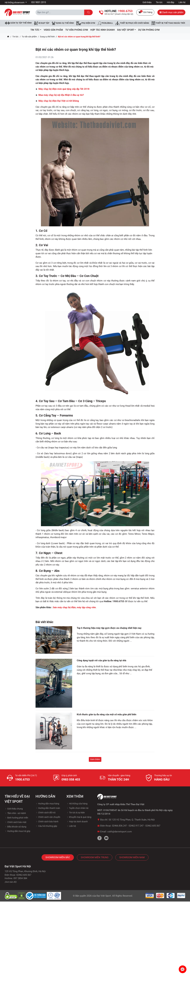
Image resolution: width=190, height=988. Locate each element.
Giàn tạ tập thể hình (18, 23)
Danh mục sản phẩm (171, 12)
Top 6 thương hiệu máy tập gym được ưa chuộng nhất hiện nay (109, 628)
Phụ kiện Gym (85, 23)
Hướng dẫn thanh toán (48, 808)
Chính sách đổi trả (45, 812)
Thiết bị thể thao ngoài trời (168, 23)
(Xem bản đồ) (11, 882)
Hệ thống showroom (15, 2)
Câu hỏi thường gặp (46, 826)
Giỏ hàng (145, 12)
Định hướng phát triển (16, 817)
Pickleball (105, 23)
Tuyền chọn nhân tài (77, 808)
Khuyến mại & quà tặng (78, 817)
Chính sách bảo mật (15, 822)
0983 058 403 (70, 779)
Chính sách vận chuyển (48, 817)
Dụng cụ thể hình (47, 36)
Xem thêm (95, 759)
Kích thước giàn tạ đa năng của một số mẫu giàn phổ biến (106, 714)
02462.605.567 (152, 825)
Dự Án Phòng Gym (149, 29)
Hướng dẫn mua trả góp (17, 831)
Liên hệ (182, 2)
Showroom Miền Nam (132, 857)
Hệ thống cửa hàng (76, 803)
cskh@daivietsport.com (119, 831)
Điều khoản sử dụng (15, 826)
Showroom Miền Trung (94, 857)
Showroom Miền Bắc (57, 857)
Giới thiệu (147, 2)
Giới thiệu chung (14, 808)
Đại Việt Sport (104, 895)
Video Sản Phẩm (53, 29)
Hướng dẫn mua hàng (47, 803)
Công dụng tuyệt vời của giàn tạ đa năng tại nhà (101, 660)
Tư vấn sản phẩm (29, 36)
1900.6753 (22, 779)
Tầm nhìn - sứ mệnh (15, 813)
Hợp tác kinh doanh (77, 821)
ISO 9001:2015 (38, 2)
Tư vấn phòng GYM (76, 29)
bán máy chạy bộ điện (64, 607)
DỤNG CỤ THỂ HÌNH (63, 23)
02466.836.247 (119, 825)
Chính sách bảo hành (47, 821)
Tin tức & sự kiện (75, 812)
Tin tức (159, 2)
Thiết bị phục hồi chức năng (132, 23)
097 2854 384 (20, 878)
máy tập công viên (86, 607)
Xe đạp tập (41, 23)
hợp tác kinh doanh (102, 29)
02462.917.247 (136, 825)
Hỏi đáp (170, 2)
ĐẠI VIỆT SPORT (126, 29)
